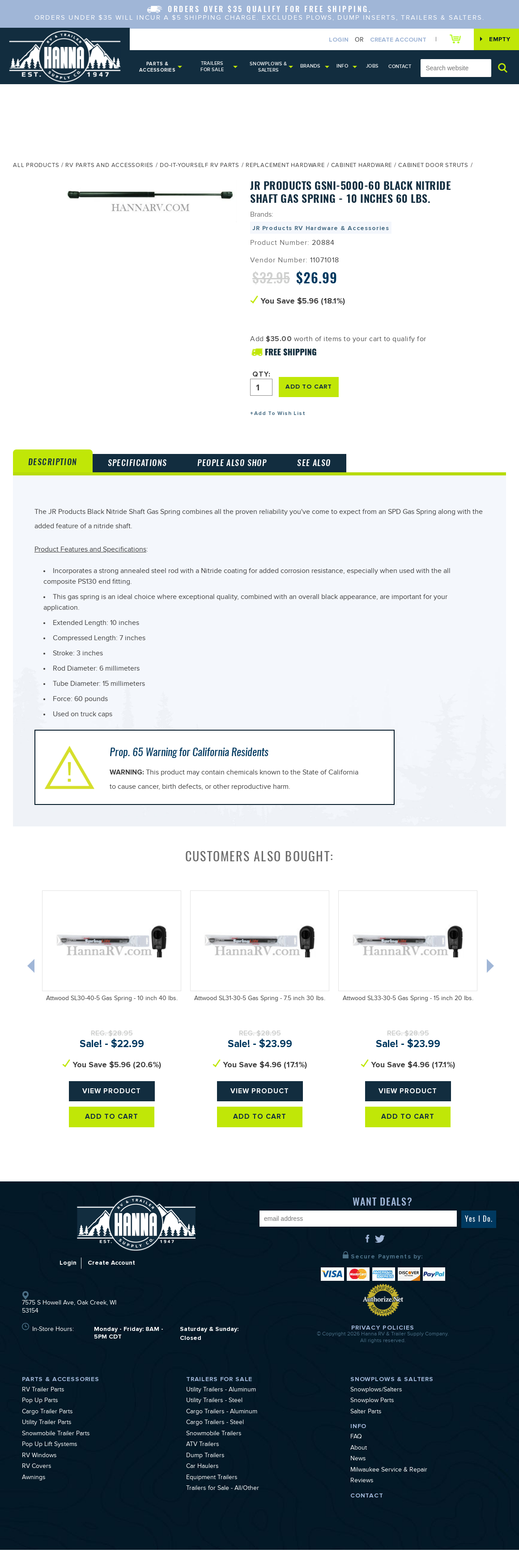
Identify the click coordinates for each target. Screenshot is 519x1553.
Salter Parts (366, 1416)
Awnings (34, 1481)
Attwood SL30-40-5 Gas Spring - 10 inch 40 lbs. (112, 1002)
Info (343, 66)
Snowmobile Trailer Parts (56, 1437)
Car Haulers (202, 1470)
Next (492, 971)
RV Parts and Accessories (109, 167)
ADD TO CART (309, 387)
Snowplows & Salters (269, 67)
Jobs (373, 66)
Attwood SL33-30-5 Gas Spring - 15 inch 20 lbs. (408, 1002)
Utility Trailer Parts (47, 1426)
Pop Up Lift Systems (49, 1448)
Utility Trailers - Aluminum (221, 1394)
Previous (30, 971)
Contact (400, 67)
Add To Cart (112, 1120)
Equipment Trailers (212, 1481)
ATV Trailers (202, 1448)
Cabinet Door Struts (433, 167)
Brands (312, 66)
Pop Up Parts (40, 1404)
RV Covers (36, 1470)
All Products (36, 167)
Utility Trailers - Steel (214, 1404)
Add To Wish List (280, 414)
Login (337, 39)
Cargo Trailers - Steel (215, 1426)
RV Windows (39, 1459)
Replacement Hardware (285, 167)
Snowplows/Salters (376, 1394)
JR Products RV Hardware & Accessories (320, 229)
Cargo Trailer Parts (47, 1416)
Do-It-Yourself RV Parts (199, 167)
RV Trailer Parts (43, 1394)
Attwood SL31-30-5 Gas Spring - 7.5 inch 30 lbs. (259, 1002)
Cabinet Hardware (361, 167)
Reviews (362, 1484)
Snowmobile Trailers (214, 1437)
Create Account (397, 39)
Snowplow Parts (372, 1404)
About (358, 1452)
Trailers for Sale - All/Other (222, 1492)
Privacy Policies (383, 1331)
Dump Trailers (205, 1459)
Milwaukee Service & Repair (388, 1474)
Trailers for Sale (213, 67)
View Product (111, 1094)
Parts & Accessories (157, 67)
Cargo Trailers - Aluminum (221, 1416)
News (358, 1463)
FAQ (356, 1441)
